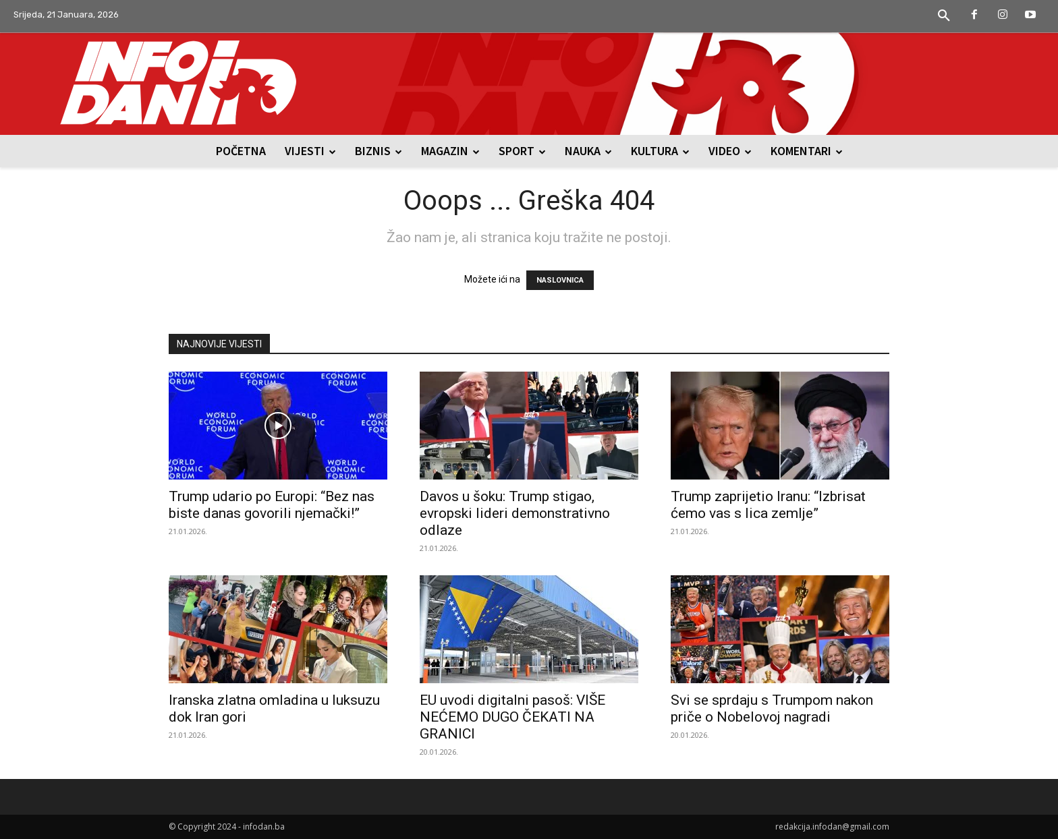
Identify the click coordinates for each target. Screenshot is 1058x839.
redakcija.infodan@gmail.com (832, 826)
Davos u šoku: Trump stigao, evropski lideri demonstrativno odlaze (515, 513)
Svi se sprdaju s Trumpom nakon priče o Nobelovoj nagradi (772, 708)
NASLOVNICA (560, 280)
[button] (944, 16)
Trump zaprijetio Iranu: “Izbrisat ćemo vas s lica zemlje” (768, 504)
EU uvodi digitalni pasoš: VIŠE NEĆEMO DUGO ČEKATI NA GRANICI (512, 717)
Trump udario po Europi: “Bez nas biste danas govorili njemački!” (271, 504)
